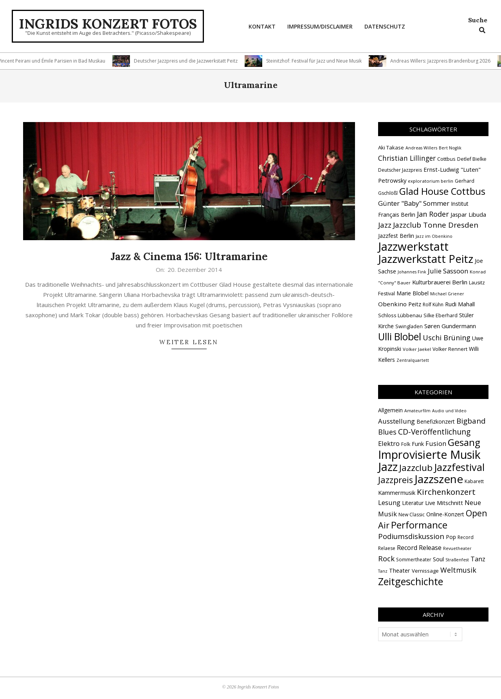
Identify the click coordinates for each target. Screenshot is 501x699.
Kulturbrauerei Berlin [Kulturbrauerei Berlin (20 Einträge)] (439, 282)
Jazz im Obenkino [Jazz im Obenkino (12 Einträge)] (434, 236)
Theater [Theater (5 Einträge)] (399, 570)
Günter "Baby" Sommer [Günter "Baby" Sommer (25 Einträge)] (413, 203)
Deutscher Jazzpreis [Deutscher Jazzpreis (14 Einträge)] (400, 170)
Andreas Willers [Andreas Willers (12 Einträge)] (421, 148)
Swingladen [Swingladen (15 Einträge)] (409, 326)
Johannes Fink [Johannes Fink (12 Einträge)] (412, 272)
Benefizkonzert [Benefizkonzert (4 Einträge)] (435, 421)
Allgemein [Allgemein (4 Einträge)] (390, 410)
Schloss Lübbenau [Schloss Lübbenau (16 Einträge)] (400, 315)
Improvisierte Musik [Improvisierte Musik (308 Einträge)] (429, 454)
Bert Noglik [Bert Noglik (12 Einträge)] (450, 148)
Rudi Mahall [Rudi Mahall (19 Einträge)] (460, 304)
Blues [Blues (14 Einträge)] (387, 432)
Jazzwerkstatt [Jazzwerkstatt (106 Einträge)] (413, 246)
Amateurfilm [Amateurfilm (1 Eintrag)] (417, 410)
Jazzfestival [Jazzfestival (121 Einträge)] (459, 467)
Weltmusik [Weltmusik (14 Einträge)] (458, 570)
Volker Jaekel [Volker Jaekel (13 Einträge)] (417, 349)
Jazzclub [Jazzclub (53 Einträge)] (416, 468)
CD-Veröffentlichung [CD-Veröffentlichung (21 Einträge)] (434, 431)
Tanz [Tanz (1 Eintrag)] (382, 571)
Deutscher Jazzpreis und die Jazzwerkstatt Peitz (190, 61)
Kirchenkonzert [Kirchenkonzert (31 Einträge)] (446, 491)
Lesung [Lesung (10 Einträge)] (389, 502)
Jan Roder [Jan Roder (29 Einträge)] (433, 214)
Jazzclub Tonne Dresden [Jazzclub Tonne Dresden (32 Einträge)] (435, 225)
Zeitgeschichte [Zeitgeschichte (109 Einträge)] (410, 581)
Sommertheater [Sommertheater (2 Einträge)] (413, 559)
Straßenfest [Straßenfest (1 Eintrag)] (457, 559)
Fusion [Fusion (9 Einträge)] (435, 443)
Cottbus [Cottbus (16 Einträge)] (446, 158)
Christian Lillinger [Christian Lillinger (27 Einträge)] (407, 158)
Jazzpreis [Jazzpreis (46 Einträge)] (395, 479)
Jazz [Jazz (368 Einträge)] (388, 466)
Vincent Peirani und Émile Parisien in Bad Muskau (56, 61)
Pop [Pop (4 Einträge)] (451, 537)
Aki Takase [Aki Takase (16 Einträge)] (391, 147)
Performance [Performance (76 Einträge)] (419, 525)
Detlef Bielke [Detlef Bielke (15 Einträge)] (472, 159)
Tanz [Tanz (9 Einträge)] (477, 558)
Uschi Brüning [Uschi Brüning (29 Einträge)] (446, 337)
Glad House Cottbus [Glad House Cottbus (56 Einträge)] (442, 191)
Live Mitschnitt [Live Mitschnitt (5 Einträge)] (444, 503)
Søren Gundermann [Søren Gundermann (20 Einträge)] (450, 326)
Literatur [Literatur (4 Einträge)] (413, 503)
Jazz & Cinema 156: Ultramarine (189, 256)
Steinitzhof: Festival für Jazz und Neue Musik (318, 61)
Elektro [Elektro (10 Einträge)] (389, 443)
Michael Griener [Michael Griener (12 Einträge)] (447, 293)
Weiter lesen (188, 342)
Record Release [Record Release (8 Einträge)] (419, 547)
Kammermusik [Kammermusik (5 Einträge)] (396, 492)
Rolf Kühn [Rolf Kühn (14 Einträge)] (433, 304)
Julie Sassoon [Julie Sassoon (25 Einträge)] (448, 270)
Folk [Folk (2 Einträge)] (405, 444)
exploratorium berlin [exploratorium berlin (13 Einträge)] (430, 181)
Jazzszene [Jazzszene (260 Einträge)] (438, 478)
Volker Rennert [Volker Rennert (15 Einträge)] (450, 349)
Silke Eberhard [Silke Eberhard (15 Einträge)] (441, 315)
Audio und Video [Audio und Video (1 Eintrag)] (449, 410)
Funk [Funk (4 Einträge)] (418, 443)
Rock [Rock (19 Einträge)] (386, 558)
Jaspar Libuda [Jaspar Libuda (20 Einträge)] (468, 214)
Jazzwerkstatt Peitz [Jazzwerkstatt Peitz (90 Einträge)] (425, 258)
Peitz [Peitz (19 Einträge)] (414, 304)
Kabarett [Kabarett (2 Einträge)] (474, 481)
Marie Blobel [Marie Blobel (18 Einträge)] (412, 293)
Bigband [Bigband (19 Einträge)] (471, 421)
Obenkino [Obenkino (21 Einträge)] (392, 304)
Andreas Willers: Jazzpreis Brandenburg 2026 (445, 61)
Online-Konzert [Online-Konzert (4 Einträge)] (445, 514)
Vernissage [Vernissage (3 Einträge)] (425, 570)
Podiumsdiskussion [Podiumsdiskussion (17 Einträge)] (411, 536)
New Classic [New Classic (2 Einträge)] (411, 514)
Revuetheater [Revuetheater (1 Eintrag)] (457, 548)
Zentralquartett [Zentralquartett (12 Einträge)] (412, 360)
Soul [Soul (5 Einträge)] (438, 559)
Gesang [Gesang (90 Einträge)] (464, 442)
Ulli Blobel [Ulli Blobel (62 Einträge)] (399, 336)
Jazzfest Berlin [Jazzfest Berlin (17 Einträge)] (396, 235)
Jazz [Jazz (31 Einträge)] (384, 225)
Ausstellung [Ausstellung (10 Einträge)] (396, 421)
